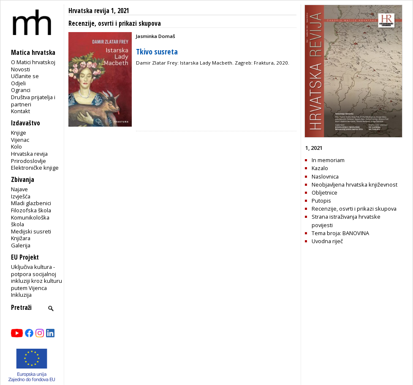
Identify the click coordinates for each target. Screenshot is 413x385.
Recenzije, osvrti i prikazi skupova (354, 208)
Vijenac (20, 140)
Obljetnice (324, 192)
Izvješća (20, 196)
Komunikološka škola (30, 221)
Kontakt (20, 111)
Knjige (18, 132)
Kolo (16, 146)
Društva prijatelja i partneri (33, 100)
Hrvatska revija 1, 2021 (98, 10)
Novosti (20, 69)
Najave (19, 189)
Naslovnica (325, 176)
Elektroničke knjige (35, 167)
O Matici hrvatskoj (33, 62)
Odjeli (18, 83)
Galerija (20, 245)
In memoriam (328, 160)
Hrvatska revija (29, 153)
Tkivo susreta (157, 51)
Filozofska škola (31, 210)
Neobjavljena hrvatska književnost (354, 184)
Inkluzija (21, 294)
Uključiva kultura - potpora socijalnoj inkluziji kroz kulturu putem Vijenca (36, 277)
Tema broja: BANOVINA (340, 233)
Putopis (321, 200)
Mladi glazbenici (31, 203)
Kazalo (320, 168)
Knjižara (20, 238)
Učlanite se (25, 76)
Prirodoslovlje (28, 161)
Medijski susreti (31, 231)
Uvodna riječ (327, 241)
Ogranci (20, 90)
